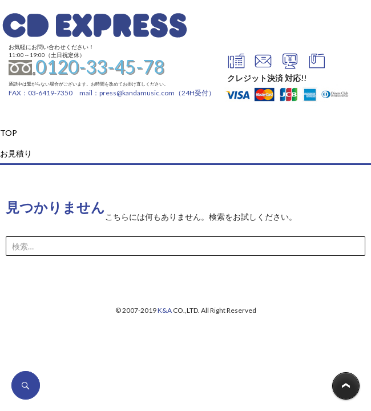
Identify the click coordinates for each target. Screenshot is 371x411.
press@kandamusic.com (137, 92)
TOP (8, 133)
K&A (165, 310)
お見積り (16, 153)
